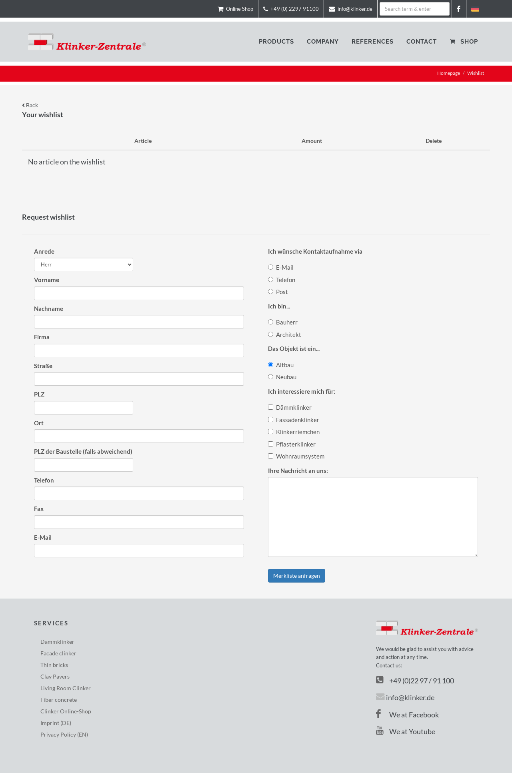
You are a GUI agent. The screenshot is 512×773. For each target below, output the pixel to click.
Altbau (281, 364)
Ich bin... (279, 306)
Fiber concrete (58, 699)
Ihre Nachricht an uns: (298, 470)
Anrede (44, 251)
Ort (39, 423)
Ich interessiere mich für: (301, 391)
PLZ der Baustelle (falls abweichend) (83, 451)
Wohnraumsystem (296, 456)
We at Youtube (405, 731)
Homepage (448, 73)
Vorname (46, 279)
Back (30, 105)
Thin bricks (54, 664)
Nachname (48, 308)
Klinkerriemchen (294, 431)
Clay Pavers (55, 676)
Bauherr (283, 322)
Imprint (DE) (55, 722)
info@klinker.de (410, 697)
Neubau (282, 376)
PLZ (39, 394)
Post (278, 291)
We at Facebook (407, 714)
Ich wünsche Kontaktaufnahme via (315, 251)
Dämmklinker (290, 407)
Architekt (284, 334)
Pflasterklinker (292, 444)
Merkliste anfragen (296, 575)
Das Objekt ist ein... (294, 348)
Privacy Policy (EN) (64, 734)
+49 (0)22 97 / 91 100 (421, 680)
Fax (39, 508)
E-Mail (43, 537)
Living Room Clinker (65, 688)
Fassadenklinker (293, 419)
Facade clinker (58, 653)
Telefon (44, 480)
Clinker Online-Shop (65, 711)
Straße (43, 365)
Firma (42, 336)
